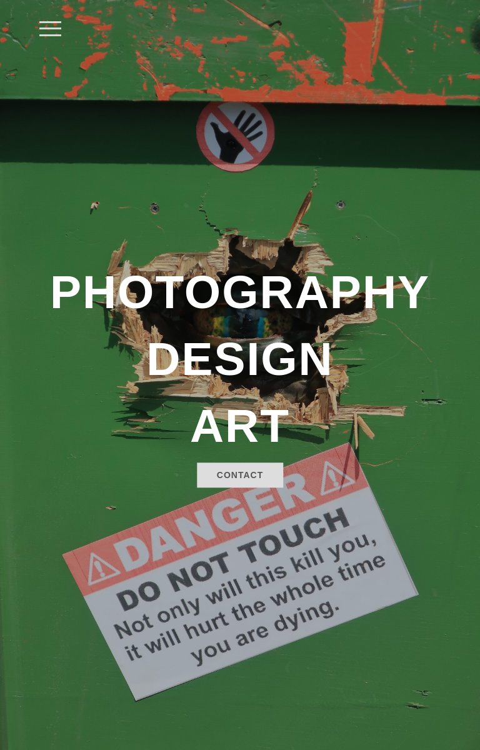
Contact (240, 476)
